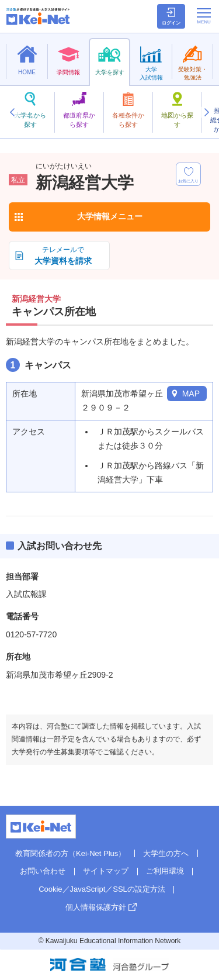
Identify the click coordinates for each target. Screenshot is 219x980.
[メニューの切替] (203, 15)
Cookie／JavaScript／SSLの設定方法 (102, 889)
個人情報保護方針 (95, 907)
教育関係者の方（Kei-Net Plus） (70, 853)
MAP (191, 393)
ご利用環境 (165, 871)
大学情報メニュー (109, 216)
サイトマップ (105, 871)
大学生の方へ (166, 853)
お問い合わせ (42, 871)
